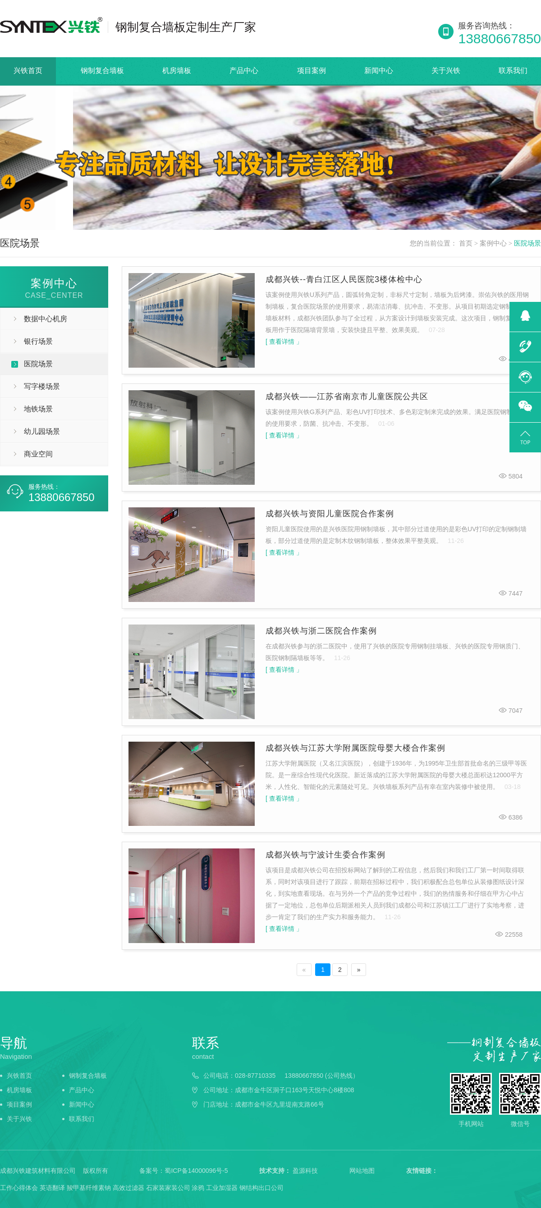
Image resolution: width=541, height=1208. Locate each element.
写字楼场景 (42, 386)
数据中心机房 (45, 319)
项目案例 (311, 70)
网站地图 (362, 1170)
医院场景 (527, 243)
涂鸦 (198, 1187)
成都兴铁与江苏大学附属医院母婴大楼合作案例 (355, 747)
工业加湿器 (222, 1187)
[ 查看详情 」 (284, 341)
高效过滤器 (128, 1187)
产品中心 (243, 70)
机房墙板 (176, 70)
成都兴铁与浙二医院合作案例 (321, 630)
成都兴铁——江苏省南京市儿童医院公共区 (347, 396)
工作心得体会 (19, 1187)
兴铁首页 (28, 70)
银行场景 (38, 341)
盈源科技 (305, 1170)
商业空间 (38, 454)
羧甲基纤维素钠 (89, 1187)
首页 (465, 243)
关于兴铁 (445, 70)
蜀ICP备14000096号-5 (196, 1170)
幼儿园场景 (42, 431)
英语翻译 (52, 1187)
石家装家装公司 (168, 1187)
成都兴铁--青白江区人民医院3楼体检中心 (344, 279)
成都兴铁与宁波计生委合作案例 (325, 854)
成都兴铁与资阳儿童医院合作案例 (330, 513)
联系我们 (513, 70)
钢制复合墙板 (102, 70)
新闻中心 (378, 70)
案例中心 (493, 243)
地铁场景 (38, 409)
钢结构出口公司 (261, 1187)
